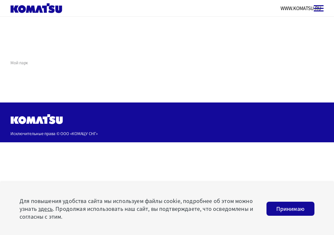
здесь (45, 208)
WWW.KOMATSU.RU (301, 8)
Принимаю (290, 208)
